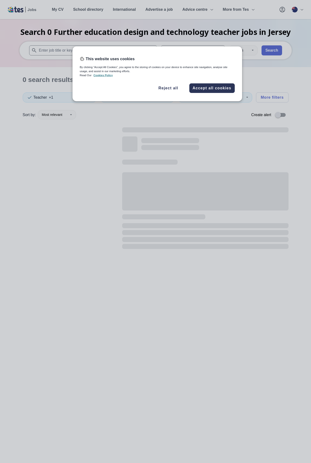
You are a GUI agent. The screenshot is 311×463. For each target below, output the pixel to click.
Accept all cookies (211, 88)
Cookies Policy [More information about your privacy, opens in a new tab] (103, 75)
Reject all (168, 88)
